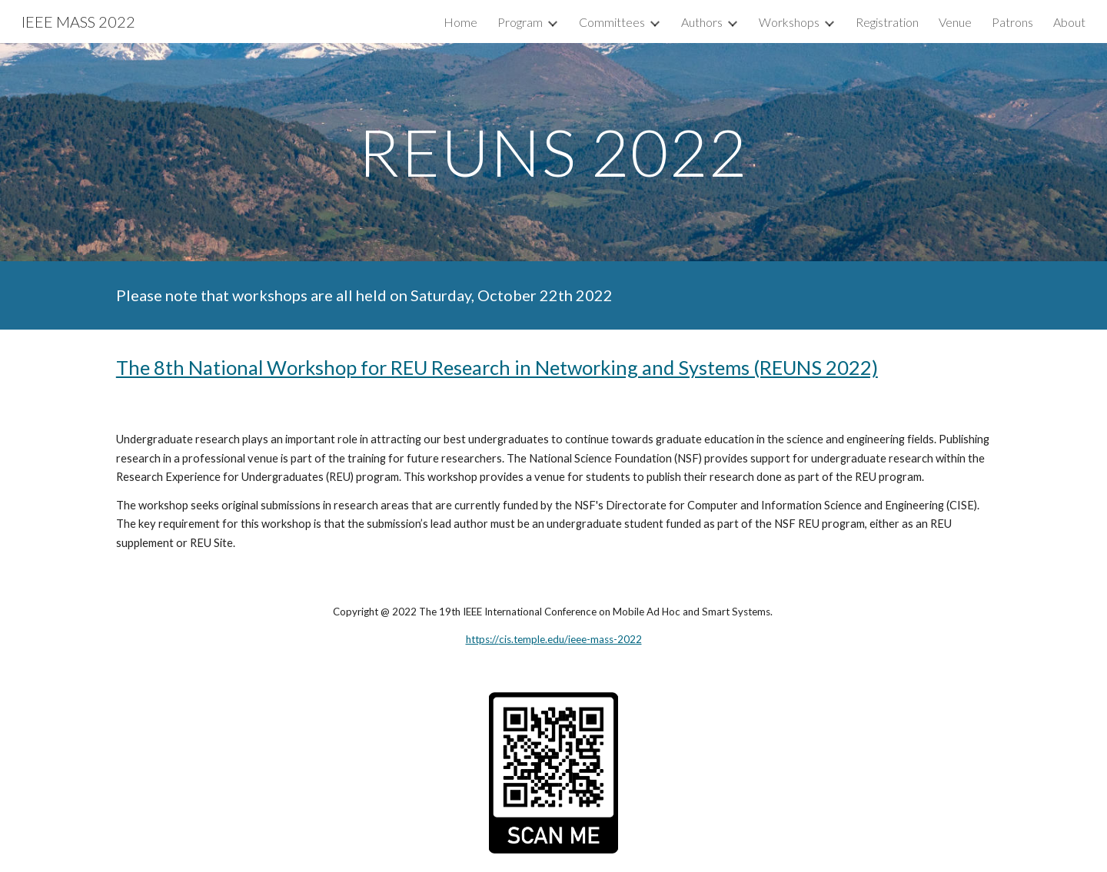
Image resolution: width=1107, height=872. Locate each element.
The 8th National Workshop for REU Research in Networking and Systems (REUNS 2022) (497, 367)
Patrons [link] (1012, 22)
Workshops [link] (789, 22)
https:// (482, 639)
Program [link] (520, 22)
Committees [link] (612, 22)
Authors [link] (702, 22)
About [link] (1069, 22)
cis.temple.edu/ (533, 639)
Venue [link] (955, 22)
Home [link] (460, 22)
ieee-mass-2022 (605, 639)
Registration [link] (887, 22)
